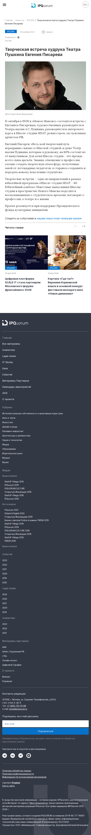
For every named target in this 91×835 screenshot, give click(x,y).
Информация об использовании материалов (24, 777)
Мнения (6, 677)
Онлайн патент (9, 660)
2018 (4, 582)
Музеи (5, 462)
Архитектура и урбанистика (16, 435)
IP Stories (7, 362)
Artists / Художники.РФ (13, 651)
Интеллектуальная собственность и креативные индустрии (32, 413)
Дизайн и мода (9, 427)
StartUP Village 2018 (14, 495)
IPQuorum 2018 (12, 499)
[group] (24, 263)
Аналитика (8, 349)
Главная (9, 20)
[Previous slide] (76, 226)
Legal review (9, 356)
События (7, 374)
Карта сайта (8, 786)
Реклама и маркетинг (13, 431)
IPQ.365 (30, 20)
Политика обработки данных (16, 770)
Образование (9, 449)
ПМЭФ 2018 (10, 541)
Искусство (7, 422)
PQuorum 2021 (11, 510)
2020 (4, 573)
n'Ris (4, 656)
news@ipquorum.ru (18, 709)
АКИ (4, 393)
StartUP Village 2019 (14, 481)
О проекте (8, 399)
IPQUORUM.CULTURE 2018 (17, 530)
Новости (20, 20)
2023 (4, 560)
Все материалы (11, 343)
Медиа (5, 444)
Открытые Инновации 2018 (18, 492)
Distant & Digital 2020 (15, 513)
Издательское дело (12, 453)
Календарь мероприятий (16, 386)
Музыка (6, 458)
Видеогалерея (9, 476)
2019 (4, 578)
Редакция (7, 681)
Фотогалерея (9, 504)
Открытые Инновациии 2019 (19, 517)
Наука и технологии (12, 440)
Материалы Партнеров (15, 380)
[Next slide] (83, 226)
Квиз (5, 368)
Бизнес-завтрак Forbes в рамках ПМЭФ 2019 (27, 520)
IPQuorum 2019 (12, 485)
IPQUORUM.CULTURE (15, 488)
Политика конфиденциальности (18, 774)
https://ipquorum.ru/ (39, 803)
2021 (4, 569)
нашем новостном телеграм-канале (59, 218)
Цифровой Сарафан (11, 665)
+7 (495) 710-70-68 (16, 706)
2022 (4, 565)
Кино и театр (8, 418)
